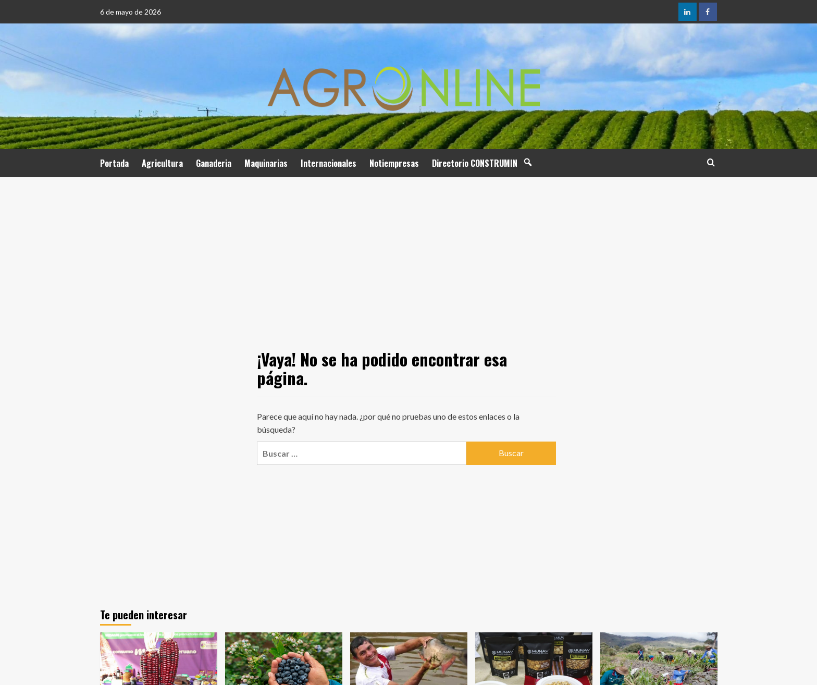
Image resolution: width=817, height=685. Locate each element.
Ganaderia (213, 163)
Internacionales (328, 163)
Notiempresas (394, 163)
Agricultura (162, 163)
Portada (114, 163)
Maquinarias (266, 163)
